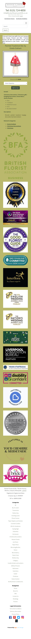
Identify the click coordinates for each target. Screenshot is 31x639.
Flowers (15, 601)
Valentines (15, 571)
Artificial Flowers (15, 566)
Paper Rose (15, 544)
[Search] (15, 26)
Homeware (15, 534)
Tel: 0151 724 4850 (16, 10)
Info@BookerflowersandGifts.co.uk (15, 13)
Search (5, 30)
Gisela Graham (11, 124)
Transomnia (15, 510)
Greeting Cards (15, 515)
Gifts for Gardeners (15, 526)
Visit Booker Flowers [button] (9, 18)
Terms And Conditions (15, 608)
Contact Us (15, 596)
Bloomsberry (15, 552)
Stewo (15, 550)
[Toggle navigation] (26, 23)
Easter (15, 574)
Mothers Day (15, 558)
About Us (15, 591)
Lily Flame (15, 542)
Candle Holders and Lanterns (15, 563)
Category (15, 560)
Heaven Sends (15, 539)
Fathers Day (15, 513)
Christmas (10, 128)
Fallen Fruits (15, 555)
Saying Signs (15, 529)
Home (15, 588)
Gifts (15, 593)
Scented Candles (15, 523)
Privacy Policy (15, 614)
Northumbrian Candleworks (15, 581)
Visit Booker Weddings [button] (21, 18)
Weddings (15, 599)
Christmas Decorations (14, 126)
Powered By (15, 627)
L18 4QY (21, 16)
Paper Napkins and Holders (15, 521)
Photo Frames (15, 518)
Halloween (15, 568)
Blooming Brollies (15, 547)
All (15, 505)
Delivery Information (15, 611)
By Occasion (15, 508)
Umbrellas (15, 531)
